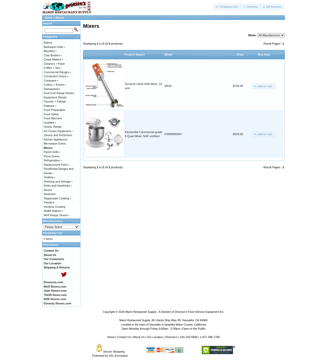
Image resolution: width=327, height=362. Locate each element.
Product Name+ (134, 54)
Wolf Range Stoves (56, 215)
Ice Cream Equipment (58, 131)
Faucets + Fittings (55, 101)
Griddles (50, 122)
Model (169, 54)
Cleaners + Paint (54, 63)
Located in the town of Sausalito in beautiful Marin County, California (163, 324)
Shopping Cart (52, 233)
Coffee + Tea (52, 67)
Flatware (50, 105)
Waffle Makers (53, 210)
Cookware (51, 80)
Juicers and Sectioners (58, 135)
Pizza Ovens (52, 156)
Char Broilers (53, 55)
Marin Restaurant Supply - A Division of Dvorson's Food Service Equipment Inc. (174, 311)
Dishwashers (52, 88)
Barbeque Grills (54, 46)
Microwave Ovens (55, 143)
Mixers (59, 17)
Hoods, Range (53, 126)
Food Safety (51, 114)
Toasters (49, 202)
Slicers (48, 189)
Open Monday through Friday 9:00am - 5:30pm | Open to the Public (164, 328)
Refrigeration (53, 160)
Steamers (50, 194)
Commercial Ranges (57, 72)
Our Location (155, 337)
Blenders (50, 51)
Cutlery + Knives (55, 84)
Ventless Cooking (54, 206)
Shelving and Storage (58, 181)
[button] (227, 7)
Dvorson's (171, 337)
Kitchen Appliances (55, 139)
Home (48, 17)
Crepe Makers (53, 59)
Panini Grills (52, 151)
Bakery (48, 42)
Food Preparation (54, 109)
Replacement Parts (56, 164)
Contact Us (124, 337)
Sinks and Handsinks (58, 185)
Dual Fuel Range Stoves (59, 93)
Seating (49, 177)
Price (240, 54)
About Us (139, 337)
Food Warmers (53, 118)
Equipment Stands (55, 97)
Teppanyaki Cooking (57, 198)
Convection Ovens (56, 76)
